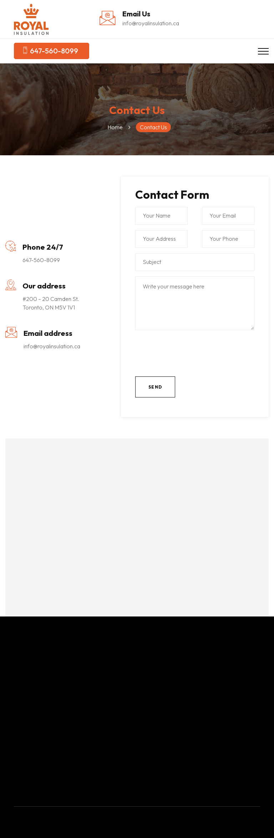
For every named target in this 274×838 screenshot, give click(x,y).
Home (115, 127)
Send (155, 387)
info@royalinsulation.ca (150, 23)
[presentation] (189, 357)
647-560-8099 (49, 51)
